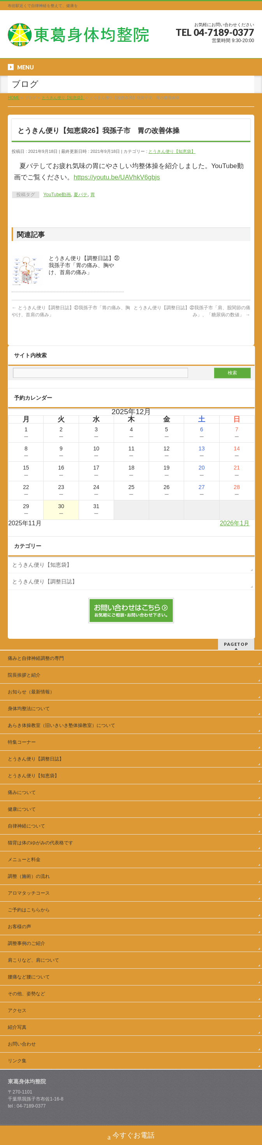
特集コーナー (22, 742)
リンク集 (17, 1060)
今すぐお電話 (131, 1136)
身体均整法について (29, 708)
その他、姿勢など (26, 993)
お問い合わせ (22, 1044)
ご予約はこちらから (29, 910)
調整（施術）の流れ (29, 876)
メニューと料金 (24, 859)
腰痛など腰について (29, 977)
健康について (22, 809)
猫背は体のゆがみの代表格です (40, 842)
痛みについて (22, 792)
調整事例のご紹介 (26, 943)
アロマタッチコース (29, 893)
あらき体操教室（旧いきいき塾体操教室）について (61, 725)
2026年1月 (235, 523)
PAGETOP (236, 644)
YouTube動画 (57, 194)
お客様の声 (19, 926)
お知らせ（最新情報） (31, 692)
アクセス (17, 1010)
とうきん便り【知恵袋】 (171, 151)
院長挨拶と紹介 (24, 675)
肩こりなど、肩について (33, 960)
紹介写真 (17, 1027)
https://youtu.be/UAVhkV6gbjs (117, 177)
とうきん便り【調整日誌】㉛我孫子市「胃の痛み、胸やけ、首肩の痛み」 (84, 265)
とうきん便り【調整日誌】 (44, 581)
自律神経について (26, 826)
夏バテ (81, 194)
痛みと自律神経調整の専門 (38, 658)
